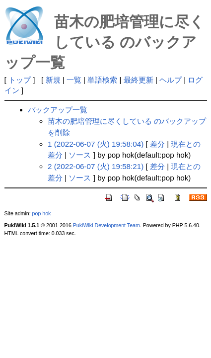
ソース (80, 155)
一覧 (74, 80)
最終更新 (138, 80)
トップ (19, 80)
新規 (53, 80)
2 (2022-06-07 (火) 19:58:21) (95, 166)
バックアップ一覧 (57, 109)
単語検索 (102, 80)
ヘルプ (170, 80)
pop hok (41, 213)
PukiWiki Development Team (106, 225)
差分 (157, 144)
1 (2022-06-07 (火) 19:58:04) (95, 144)
